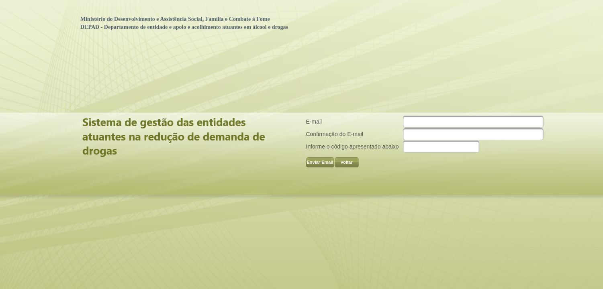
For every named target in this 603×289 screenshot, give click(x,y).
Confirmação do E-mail (334, 134)
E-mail (314, 121)
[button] (320, 162)
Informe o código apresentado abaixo (352, 146)
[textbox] (473, 122)
